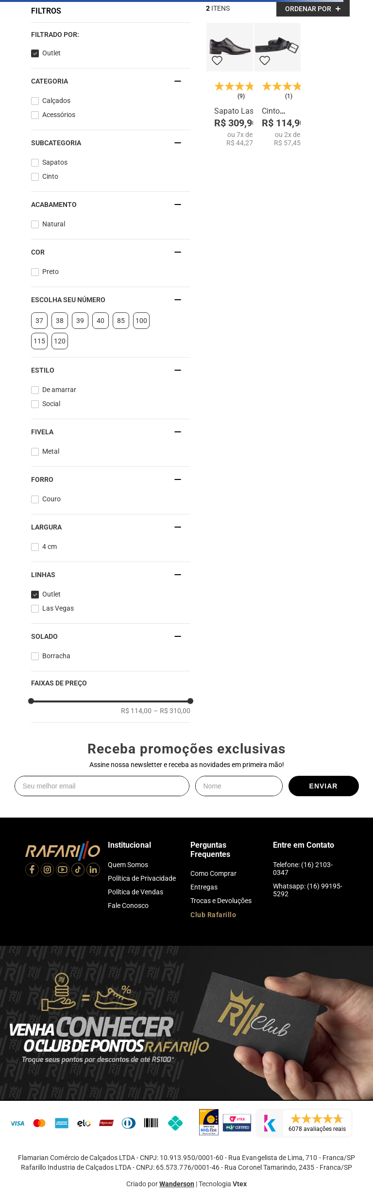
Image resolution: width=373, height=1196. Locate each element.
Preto (50, 271)
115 (39, 341)
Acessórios (58, 115)
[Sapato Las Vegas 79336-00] (229, 85)
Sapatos (55, 162)
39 (80, 321)
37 (39, 321)
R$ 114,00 (136, 711)
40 (100, 321)
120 (60, 341)
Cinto (50, 176)
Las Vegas (58, 608)
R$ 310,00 (171, 711)
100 (141, 321)
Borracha (56, 656)
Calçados (56, 100)
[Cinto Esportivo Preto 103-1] (277, 85)
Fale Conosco (128, 905)
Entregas (204, 887)
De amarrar (59, 389)
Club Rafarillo (213, 915)
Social (51, 404)
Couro (51, 499)
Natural (53, 224)
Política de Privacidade (142, 878)
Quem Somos (128, 865)
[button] (110, 34)
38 (60, 321)
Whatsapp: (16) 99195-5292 (307, 890)
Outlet (51, 53)
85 (121, 321)
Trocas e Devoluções (221, 901)
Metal (50, 451)
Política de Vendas (135, 892)
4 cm (49, 546)
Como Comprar (213, 873)
